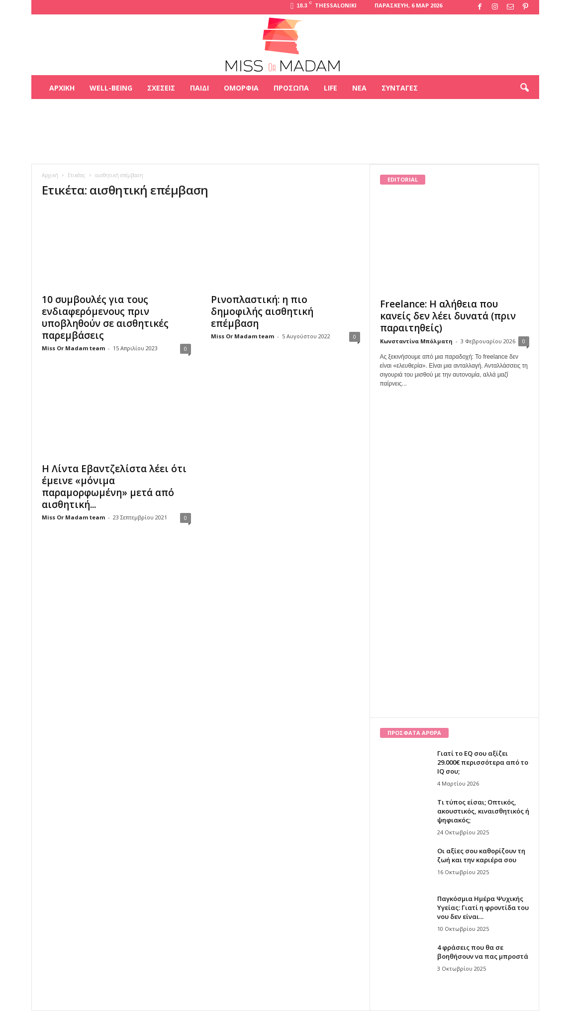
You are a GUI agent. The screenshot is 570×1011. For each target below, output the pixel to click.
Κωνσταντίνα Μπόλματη (416, 341)
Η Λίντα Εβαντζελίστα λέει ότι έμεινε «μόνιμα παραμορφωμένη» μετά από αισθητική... (114, 486)
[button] (524, 88)
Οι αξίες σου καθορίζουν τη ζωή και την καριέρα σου (481, 855)
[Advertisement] (285, 131)
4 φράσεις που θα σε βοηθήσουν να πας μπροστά (482, 952)
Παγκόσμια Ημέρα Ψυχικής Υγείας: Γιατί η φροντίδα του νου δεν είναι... (483, 907)
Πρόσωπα (291, 88)
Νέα (359, 88)
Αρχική (62, 88)
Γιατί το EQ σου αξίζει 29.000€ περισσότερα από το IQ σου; (482, 762)
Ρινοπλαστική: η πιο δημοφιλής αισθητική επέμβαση (262, 311)
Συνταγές (399, 88)
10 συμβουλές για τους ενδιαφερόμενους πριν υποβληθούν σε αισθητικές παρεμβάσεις (105, 317)
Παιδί (199, 88)
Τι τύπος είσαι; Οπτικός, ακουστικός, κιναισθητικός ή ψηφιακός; (483, 811)
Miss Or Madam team (73, 348)
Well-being (111, 88)
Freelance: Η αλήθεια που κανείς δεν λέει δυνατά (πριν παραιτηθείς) (448, 316)
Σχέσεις (161, 88)
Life (330, 88)
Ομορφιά (241, 88)
